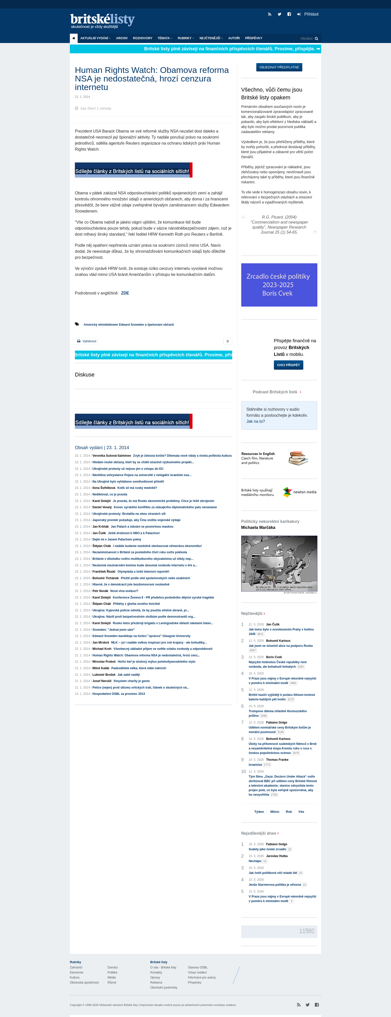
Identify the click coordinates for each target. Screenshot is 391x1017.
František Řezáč (103, 571)
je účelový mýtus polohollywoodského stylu (156, 661)
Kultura (74, 977)
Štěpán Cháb (101, 546)
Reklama (156, 982)
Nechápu (258, 861)
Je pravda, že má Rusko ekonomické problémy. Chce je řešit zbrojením (163, 501)
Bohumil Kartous (278, 641)
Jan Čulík (99, 533)
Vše (301, 812)
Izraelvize (260, 765)
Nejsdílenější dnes (258, 833)
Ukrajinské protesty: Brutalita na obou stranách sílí (129, 514)
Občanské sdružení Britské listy (118, 1004)
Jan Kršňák (100, 526)
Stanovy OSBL (198, 967)
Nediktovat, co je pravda (109, 494)
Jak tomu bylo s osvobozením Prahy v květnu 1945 (281, 632)
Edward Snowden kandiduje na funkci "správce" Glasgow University (141, 636)
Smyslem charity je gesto (132, 681)
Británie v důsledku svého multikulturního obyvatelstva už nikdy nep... (142, 559)
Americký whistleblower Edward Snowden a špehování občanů (129, 324)
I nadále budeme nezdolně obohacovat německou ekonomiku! (157, 546)
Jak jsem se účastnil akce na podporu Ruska (281, 648)
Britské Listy (281, 971)
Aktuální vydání (95, 38)
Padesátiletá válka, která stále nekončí (138, 668)
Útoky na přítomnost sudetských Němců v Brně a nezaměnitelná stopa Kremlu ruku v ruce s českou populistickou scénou (283, 748)
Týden (259, 812)
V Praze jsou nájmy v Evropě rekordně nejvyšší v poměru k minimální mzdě (282, 681)
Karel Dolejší (101, 501)
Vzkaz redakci (197, 972)
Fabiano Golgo (276, 722)
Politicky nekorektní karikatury (270, 524)
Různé (112, 982)
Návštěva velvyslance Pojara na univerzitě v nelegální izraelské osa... (141, 475)
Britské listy (105, 21)
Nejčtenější (211, 38)
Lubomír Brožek (103, 674)
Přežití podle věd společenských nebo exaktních (155, 578)
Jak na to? (256, 421)
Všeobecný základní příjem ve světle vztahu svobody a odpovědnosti (163, 649)
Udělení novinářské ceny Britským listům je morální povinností (280, 730)
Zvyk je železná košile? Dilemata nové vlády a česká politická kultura (182, 455)
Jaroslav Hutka (276, 856)
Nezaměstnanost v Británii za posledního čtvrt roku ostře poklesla (139, 552)
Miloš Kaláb (100, 668)
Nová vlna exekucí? (124, 591)
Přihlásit (308, 14)
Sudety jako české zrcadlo (270, 849)
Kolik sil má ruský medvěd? (137, 488)
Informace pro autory (202, 977)
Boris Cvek (274, 657)
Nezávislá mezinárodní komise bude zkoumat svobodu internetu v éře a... (144, 565)
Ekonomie (76, 972)
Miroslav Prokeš (104, 661)
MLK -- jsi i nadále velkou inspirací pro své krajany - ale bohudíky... (159, 642)
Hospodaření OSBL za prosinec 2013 (118, 694)
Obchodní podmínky (163, 987)
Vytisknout (86, 341)
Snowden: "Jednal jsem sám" (113, 629)
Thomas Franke (277, 759)
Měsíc (274, 812)
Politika (112, 972)
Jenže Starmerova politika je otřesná (278, 885)
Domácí (113, 967)
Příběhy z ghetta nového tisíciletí (136, 604)
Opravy (155, 977)
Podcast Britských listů (270, 392)
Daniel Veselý (102, 507)
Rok (289, 812)
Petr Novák (100, 591)
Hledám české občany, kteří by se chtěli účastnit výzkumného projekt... (143, 462)
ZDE (125, 293)
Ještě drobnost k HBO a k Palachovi (134, 533)
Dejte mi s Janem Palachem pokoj (116, 539)
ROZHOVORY (142, 38)
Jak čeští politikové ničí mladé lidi (276, 873)
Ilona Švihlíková (103, 488)
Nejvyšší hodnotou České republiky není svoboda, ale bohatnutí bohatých (278, 664)
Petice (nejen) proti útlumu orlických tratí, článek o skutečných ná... (140, 687)
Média (112, 977)
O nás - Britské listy (163, 967)
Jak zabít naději (129, 674)
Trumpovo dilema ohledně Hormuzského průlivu (278, 713)
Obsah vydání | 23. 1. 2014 (102, 447)
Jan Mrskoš (100, 642)
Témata (165, 38)
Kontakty (156, 972)
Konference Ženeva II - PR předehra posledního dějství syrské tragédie (163, 597)
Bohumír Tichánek (105, 578)
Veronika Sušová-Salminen (111, 455)
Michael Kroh (101, 649)
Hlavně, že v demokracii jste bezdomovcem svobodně (130, 584)
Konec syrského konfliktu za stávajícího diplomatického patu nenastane (165, 507)
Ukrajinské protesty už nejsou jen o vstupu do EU (127, 469)
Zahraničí (76, 967)
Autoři (234, 38)
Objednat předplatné (279, 67)
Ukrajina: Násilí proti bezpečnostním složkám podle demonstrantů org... (143, 616)
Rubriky (186, 38)
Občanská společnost (84, 982)
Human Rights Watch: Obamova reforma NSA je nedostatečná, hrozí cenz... (146, 655)
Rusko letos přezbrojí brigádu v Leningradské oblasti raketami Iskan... (163, 623)
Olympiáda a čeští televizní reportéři (143, 571)
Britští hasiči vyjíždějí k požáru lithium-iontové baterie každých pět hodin (282, 697)
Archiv (122, 38)
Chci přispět (288, 365)
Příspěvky (253, 38)
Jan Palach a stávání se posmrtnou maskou (142, 526)
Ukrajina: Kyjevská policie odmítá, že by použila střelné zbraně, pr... (140, 610)
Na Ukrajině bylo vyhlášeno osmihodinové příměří (128, 481)
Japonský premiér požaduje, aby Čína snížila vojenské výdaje (136, 520)
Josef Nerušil (101, 681)
